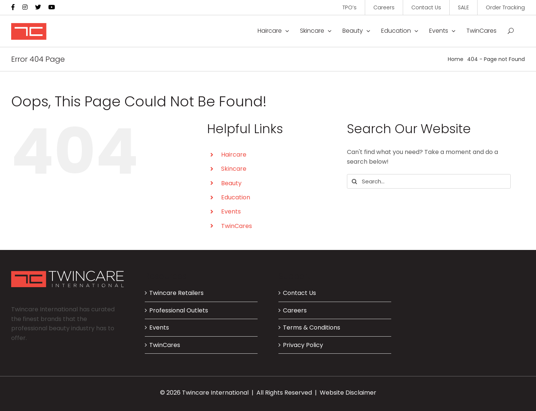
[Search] (354, 181)
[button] (511, 30)
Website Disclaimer (348, 392)
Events (231, 211)
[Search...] (429, 181)
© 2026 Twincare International (204, 392)
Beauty (231, 183)
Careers (295, 310)
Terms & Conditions (311, 327)
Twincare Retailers (176, 293)
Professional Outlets (178, 310)
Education (235, 197)
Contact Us (299, 293)
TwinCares (236, 226)
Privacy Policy (303, 345)
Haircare (233, 154)
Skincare (233, 168)
